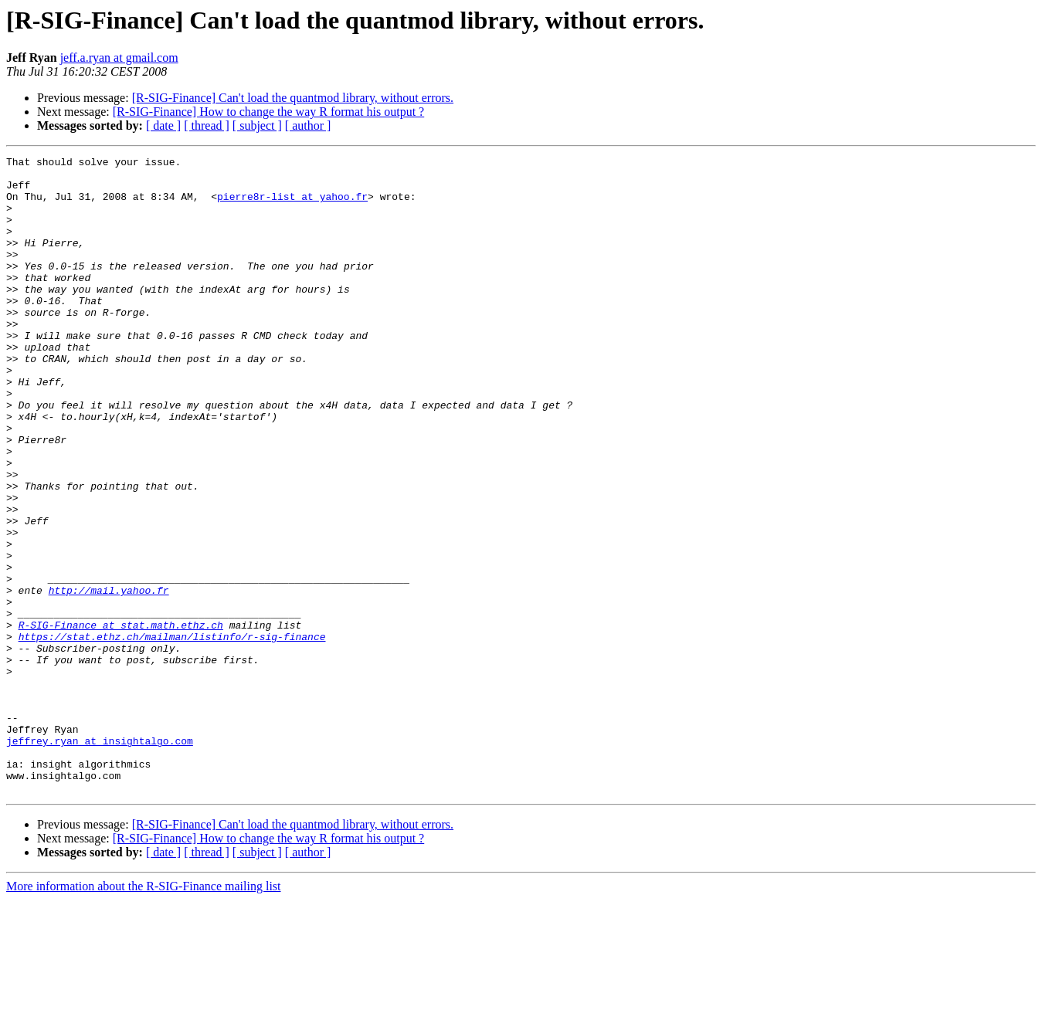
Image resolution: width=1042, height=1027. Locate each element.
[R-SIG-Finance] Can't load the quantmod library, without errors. (292, 97)
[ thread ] (206, 125)
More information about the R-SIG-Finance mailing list (143, 1013)
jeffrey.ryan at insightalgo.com (99, 859)
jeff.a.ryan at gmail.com (119, 57)
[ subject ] (257, 125)
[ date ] (163, 125)
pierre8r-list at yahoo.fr (292, 205)
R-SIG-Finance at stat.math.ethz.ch (121, 720)
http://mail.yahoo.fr (109, 678)
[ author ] (308, 125)
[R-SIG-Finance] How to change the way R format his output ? (268, 111)
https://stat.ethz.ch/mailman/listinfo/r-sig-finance (172, 734)
